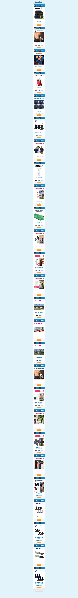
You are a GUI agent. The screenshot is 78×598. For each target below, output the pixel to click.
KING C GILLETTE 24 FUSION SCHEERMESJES (39, 111)
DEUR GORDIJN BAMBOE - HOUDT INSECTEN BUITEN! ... (39, 291)
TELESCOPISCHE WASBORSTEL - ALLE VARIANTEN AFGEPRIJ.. (39, 201)
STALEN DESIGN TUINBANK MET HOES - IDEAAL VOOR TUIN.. (39, 426)
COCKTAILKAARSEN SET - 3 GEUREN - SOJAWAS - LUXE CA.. (39, 66)
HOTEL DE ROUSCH (39, 357)
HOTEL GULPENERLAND (39, 335)
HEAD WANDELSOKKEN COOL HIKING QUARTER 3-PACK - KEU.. (39, 516)
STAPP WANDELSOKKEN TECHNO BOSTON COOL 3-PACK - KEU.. (39, 583)
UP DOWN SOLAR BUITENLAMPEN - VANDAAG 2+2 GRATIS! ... (39, 448)
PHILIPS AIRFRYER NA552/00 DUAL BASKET (39, 21)
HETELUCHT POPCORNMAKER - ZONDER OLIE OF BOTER (39, 88)
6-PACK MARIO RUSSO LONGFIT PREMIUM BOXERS (39, 43)
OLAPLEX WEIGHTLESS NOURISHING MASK (39, 178)
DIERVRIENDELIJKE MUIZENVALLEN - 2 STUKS (39, 223)
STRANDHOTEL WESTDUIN (39, 312)
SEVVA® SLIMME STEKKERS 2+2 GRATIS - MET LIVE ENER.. (39, 268)
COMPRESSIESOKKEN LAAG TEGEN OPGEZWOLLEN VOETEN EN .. (39, 246)
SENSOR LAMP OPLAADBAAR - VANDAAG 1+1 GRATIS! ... (39, 403)
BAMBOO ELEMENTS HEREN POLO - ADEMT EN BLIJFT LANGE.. (39, 156)
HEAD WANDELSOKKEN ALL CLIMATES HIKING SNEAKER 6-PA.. (39, 561)
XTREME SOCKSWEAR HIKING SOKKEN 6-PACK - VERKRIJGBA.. (39, 133)
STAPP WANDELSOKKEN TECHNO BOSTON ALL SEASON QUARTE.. (39, 538)
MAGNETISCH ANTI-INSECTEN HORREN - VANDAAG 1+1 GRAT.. (39, 471)
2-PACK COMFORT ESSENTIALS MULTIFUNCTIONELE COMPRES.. (39, 493)
